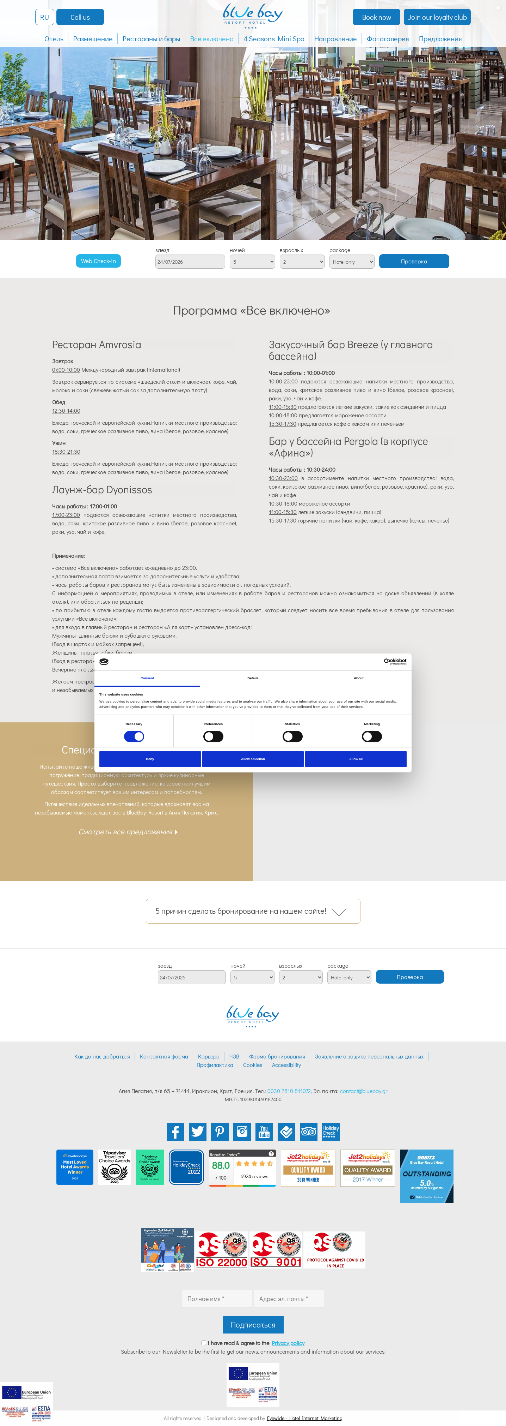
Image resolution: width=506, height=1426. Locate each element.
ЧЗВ (234, 1056)
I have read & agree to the (256, 1343)
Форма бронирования (277, 1056)
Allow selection (253, 759)
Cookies (252, 1064)
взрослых (291, 250)
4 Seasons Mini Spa (273, 38)
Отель (53, 38)
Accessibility (286, 1064)
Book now (376, 17)
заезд (162, 250)
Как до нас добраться (102, 1056)
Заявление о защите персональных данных (369, 1056)
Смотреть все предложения (125, 831)
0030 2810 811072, (289, 1090)
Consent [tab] (147, 678)
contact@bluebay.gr (363, 1090)
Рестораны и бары (151, 38)
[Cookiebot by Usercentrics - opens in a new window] (376, 661)
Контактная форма (164, 1056)
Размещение (93, 38)
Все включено (212, 38)
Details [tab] (252, 678)
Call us (80, 17)
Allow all (356, 759)
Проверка (414, 261)
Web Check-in (98, 261)
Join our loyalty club (437, 17)
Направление (335, 38)
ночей (237, 250)
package (339, 250)
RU (44, 17)
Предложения (440, 38)
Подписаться (253, 1324)
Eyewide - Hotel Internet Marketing (305, 1418)
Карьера (209, 1056)
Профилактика (215, 1064)
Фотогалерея (388, 38)
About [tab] (359, 678)
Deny (150, 759)
